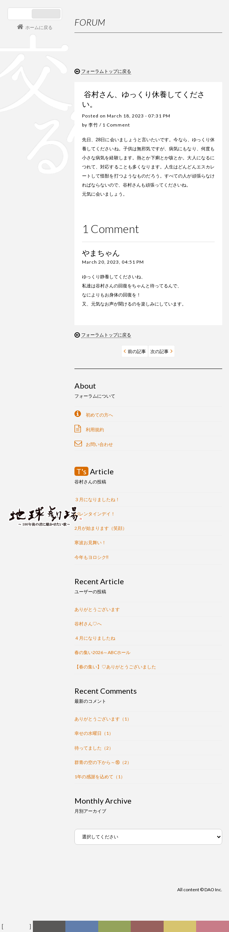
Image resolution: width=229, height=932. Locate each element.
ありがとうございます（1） (103, 719)
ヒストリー (116, 928)
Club (213, 926)
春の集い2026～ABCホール (102, 652)
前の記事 (137, 351)
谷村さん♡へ (88, 623)
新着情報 (52, 928)
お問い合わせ (99, 444)
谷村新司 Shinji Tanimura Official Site (45, 419)
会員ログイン (32, 489)
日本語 (20, 13)
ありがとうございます (97, 609)
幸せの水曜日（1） (93, 733)
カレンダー (150, 928)
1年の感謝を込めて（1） (99, 776)
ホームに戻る (39, 27)
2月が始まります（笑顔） (100, 528)
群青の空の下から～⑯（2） (103, 762)
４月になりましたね (94, 638)
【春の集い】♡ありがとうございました (115, 667)
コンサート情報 (31, 464)
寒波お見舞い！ (90, 542)
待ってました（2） (93, 748)
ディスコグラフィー (81, 928)
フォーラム (17, 926)
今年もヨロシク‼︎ (91, 557)
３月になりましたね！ (97, 499)
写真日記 (182, 928)
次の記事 (159, 351)
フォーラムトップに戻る (106, 71)
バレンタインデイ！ (94, 514)
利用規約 (95, 429)
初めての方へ (99, 415)
